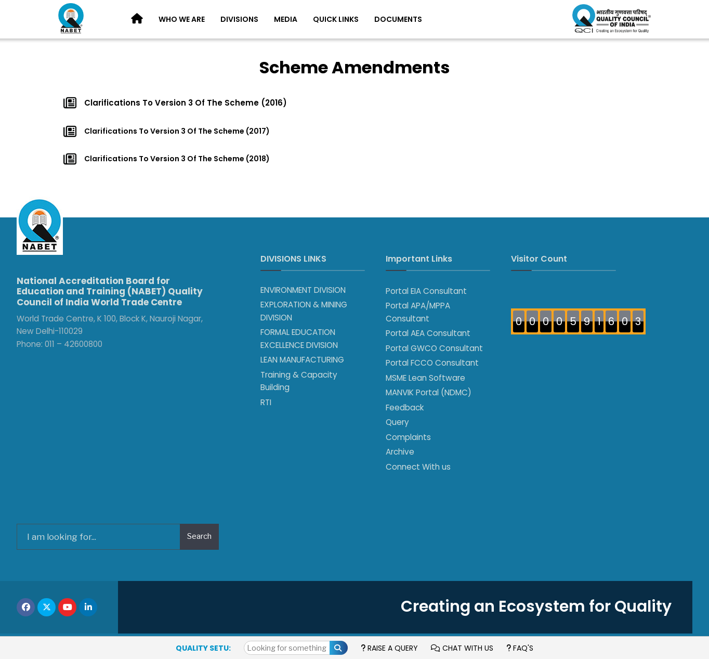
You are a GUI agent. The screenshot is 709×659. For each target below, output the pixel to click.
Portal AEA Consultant (428, 333)
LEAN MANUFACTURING (302, 359)
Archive (400, 451)
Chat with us (462, 648)
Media (285, 19)
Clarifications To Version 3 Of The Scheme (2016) (185, 102)
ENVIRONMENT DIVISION (303, 290)
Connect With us (418, 466)
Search (199, 536)
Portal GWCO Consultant (434, 348)
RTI (265, 402)
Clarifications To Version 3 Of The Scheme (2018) (177, 158)
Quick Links (336, 19)
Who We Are (182, 19)
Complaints (408, 437)
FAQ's (519, 648)
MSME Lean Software (425, 377)
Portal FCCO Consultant (432, 362)
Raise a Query (389, 648)
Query (397, 422)
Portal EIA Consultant (426, 291)
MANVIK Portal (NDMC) (428, 392)
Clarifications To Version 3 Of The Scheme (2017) (177, 131)
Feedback (405, 407)
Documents (398, 19)
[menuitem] (182, 20)
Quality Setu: (203, 648)
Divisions (239, 19)
